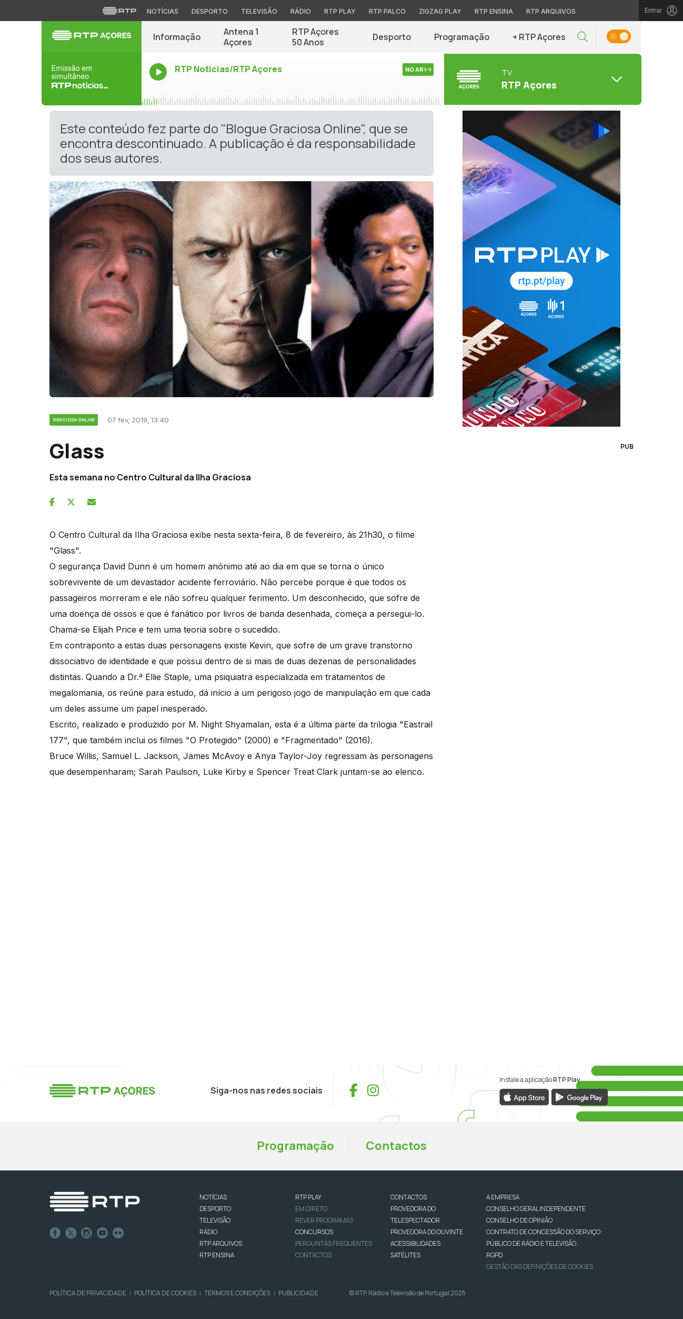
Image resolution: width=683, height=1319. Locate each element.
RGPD (494, 1255)
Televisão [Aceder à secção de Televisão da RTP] (259, 11)
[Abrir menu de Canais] (541, 79)
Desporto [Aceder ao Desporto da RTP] (210, 11)
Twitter (71, 1233)
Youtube (102, 1233)
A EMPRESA (502, 1197)
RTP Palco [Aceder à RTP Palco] (387, 11)
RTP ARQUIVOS (220, 1243)
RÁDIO (208, 1231)
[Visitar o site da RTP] (119, 10)
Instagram (87, 1233)
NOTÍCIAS (213, 1197)
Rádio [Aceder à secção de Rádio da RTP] (300, 11)
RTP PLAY (308, 1197)
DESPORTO (215, 1208)
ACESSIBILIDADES (415, 1243)
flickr (118, 1233)
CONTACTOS (408, 1197)
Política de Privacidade (87, 1292)
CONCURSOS (314, 1231)
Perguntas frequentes (333, 1243)
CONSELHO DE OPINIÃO (519, 1220)
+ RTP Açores (539, 37)
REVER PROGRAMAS (324, 1220)
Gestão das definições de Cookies (539, 1266)
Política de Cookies (165, 1292)
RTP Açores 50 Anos (315, 37)
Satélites (405, 1255)
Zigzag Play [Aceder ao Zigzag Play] (440, 11)
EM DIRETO (311, 1208)
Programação (461, 37)
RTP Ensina (216, 1255)
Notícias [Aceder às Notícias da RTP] (162, 11)
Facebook (55, 1233)
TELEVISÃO (214, 1220)
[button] (582, 37)
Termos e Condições (237, 1292)
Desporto (392, 37)
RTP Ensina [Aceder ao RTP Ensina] (494, 11)
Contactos (396, 1146)
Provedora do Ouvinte (426, 1231)
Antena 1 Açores (241, 37)
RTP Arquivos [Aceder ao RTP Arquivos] (551, 11)
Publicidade (298, 1292)
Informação (176, 37)
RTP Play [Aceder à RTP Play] (340, 11)
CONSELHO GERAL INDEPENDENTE (536, 1208)
